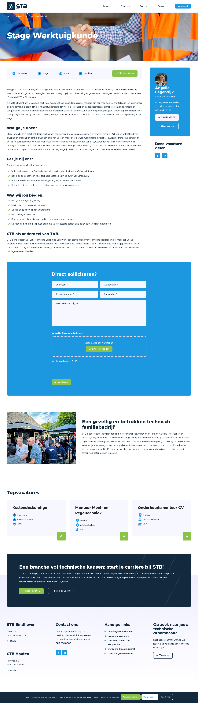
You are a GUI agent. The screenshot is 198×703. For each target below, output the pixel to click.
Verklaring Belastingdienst (121, 649)
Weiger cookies (149, 697)
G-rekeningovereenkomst (121, 653)
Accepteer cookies (131, 697)
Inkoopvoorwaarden (118, 636)
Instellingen (166, 697)
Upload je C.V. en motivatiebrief (68, 333)
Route (13, 641)
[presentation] (72, 370)
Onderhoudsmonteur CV (161, 508)
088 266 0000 (63, 643)
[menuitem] (107, 6)
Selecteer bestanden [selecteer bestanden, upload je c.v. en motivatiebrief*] (99, 349)
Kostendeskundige (29, 508)
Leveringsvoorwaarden (120, 632)
